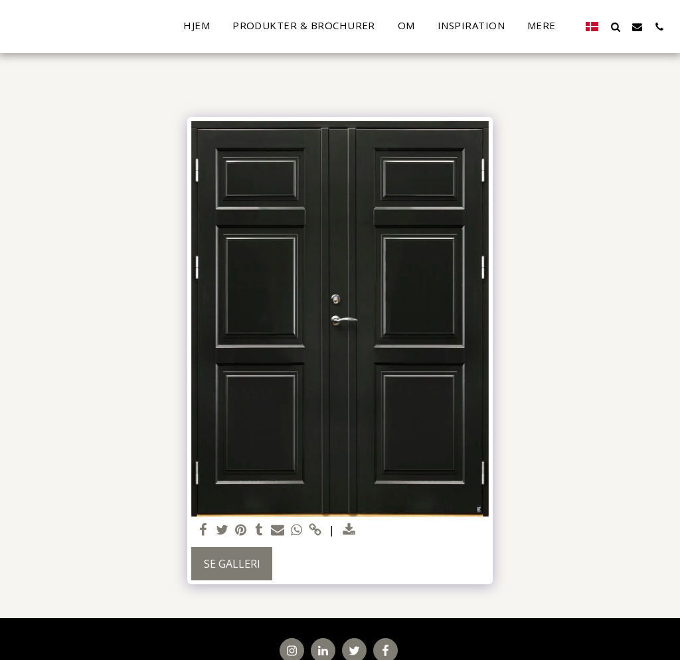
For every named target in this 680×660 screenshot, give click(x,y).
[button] (615, 26)
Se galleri (232, 563)
